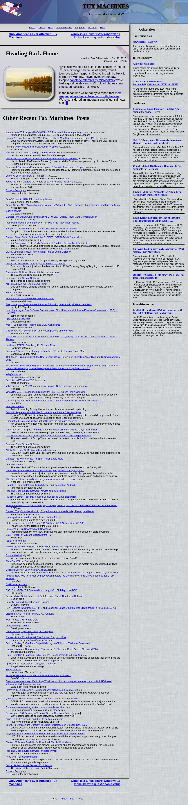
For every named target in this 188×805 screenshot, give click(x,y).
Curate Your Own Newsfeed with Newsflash (28, 529)
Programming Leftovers (18, 319)
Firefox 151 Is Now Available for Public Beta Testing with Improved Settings (157, 193)
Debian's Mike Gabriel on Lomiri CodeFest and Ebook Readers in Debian (44, 596)
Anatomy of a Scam (143, 63)
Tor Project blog (142, 35)
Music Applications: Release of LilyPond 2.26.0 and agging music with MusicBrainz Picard (52, 400)
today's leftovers (14, 292)
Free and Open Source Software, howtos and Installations (36, 491)
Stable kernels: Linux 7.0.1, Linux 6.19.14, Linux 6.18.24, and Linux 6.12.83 (45, 523)
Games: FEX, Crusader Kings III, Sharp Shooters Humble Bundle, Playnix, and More (50, 511)
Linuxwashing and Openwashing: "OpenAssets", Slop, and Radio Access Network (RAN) (52, 649)
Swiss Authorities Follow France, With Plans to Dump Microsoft (38, 251)
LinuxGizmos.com (143, 304)
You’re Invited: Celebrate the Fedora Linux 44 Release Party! (37, 181)
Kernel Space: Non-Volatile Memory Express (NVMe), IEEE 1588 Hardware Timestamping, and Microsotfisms (63, 205)
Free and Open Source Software (22, 278)
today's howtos (13, 211)
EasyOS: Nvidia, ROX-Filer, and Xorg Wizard (29, 199)
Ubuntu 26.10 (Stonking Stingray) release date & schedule (36, 263)
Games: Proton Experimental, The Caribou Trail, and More (36, 637)
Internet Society (142, 57)
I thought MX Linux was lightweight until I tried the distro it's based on (41, 421)
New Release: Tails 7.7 (145, 41)
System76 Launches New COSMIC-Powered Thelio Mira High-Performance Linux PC (50, 138)
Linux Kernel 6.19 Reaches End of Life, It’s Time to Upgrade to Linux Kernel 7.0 (156, 219)
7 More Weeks (13, 555)
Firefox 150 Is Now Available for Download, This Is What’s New (38, 742)
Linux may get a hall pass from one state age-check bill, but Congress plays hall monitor (51, 429)
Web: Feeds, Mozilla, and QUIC (22, 619)
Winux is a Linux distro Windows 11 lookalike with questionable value (95, 36)
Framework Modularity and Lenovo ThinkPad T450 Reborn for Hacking (42, 222)
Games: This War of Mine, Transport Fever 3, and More (34, 458)
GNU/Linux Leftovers (17, 584)
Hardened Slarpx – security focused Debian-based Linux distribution (41, 496)
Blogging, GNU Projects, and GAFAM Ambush (30, 613)
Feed (102, 27)
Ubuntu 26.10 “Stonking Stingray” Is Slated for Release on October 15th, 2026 (46, 725)
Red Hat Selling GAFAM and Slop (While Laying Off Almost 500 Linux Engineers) (48, 643)
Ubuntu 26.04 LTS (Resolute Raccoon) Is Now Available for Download (157, 167)
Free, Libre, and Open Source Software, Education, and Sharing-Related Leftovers (49, 304)
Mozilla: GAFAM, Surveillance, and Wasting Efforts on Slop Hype (39, 330)
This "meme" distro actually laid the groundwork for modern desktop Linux (44, 479)
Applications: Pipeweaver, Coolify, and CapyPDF (31, 663)
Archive (92, 27)
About (42, 27)
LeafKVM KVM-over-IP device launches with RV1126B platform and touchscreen (157, 311)
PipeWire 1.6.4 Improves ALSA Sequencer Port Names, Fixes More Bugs (158, 250)
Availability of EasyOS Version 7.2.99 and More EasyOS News (38, 675)
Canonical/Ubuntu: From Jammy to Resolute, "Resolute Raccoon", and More (45, 351)
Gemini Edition (64, 27)
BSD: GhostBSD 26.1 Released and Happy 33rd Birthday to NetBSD (41, 590)
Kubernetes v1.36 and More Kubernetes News (30, 298)
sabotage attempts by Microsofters (92, 80)
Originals (80, 27)
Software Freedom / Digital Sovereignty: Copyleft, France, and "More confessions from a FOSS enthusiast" (61, 505)
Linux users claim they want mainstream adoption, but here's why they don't (45, 470)
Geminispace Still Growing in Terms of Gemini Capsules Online (38, 713)
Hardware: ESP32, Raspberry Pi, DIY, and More (30, 345)
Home (32, 27)
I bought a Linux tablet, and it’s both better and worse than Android (40, 485)
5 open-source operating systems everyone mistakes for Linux (38, 707)
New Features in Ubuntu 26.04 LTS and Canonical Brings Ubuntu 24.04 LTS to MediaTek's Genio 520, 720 (61, 608)
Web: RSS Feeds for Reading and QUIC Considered (33, 324)
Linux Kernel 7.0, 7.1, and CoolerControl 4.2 (29, 534)
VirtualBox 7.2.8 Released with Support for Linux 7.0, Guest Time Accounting (46, 392)
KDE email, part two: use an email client (26, 284)
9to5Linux (139, 103)
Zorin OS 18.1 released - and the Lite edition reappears (34, 719)
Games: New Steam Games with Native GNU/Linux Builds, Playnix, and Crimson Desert (51, 216)
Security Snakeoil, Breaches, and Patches (27, 602)
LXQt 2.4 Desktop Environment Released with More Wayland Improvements (45, 733)
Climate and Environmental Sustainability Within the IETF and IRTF (155, 83)
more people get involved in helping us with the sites (90, 94)
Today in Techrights (16, 190)
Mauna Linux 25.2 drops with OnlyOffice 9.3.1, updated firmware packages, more (48, 132)
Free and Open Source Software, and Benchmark (31, 750)
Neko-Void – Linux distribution (21, 756)
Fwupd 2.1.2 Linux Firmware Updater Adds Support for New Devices (156, 110)
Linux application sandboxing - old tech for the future (33, 517)
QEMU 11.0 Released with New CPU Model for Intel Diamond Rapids (42, 698)
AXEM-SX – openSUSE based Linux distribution (31, 450)
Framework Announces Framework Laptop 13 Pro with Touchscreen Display (45, 167)
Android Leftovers (15, 257)
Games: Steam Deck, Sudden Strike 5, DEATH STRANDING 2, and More (44, 237)
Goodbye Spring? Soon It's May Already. (27, 569)
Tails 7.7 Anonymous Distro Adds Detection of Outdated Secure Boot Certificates (157, 141)
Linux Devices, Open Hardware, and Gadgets (29, 631)
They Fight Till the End (17, 561)
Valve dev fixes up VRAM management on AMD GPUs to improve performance (47, 386)
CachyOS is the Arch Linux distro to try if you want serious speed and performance (48, 435)
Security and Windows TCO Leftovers (25, 380)
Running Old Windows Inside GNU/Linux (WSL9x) (32, 146)
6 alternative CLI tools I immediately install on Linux (32, 272)
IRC (50, 27)
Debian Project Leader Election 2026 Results (29, 765)
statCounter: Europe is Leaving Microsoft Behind (31, 152)
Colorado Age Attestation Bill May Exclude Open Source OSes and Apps (43, 412)
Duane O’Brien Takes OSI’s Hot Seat (25, 175)
